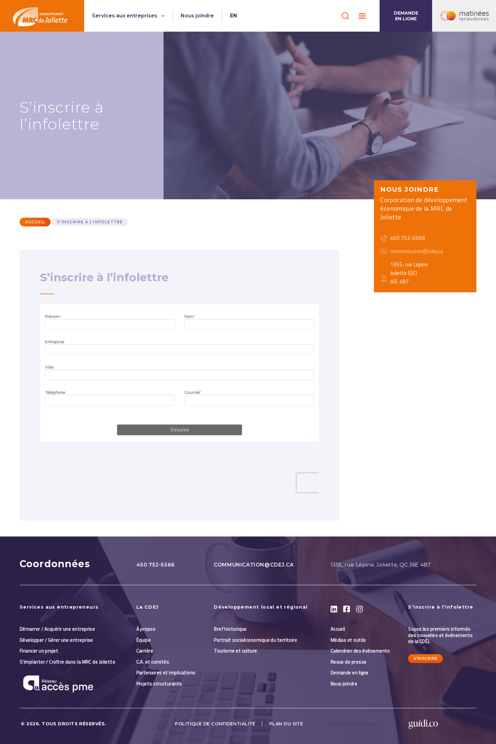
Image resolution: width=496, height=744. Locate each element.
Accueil (35, 222)
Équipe (143, 640)
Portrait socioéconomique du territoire (255, 640)
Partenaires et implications (165, 672)
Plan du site (286, 724)
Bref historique (230, 629)
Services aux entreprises (125, 16)
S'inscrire (425, 658)
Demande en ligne (406, 16)
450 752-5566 (155, 565)
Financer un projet (39, 650)
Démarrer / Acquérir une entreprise (57, 629)
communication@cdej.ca (254, 565)
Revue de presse (349, 662)
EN (233, 16)
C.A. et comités (153, 662)
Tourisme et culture (235, 650)
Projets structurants (159, 683)
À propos (146, 629)
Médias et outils (348, 640)
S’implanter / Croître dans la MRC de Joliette (67, 662)
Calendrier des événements (360, 650)
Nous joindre (197, 16)
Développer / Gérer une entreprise (56, 640)
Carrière (144, 650)
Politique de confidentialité (215, 724)
